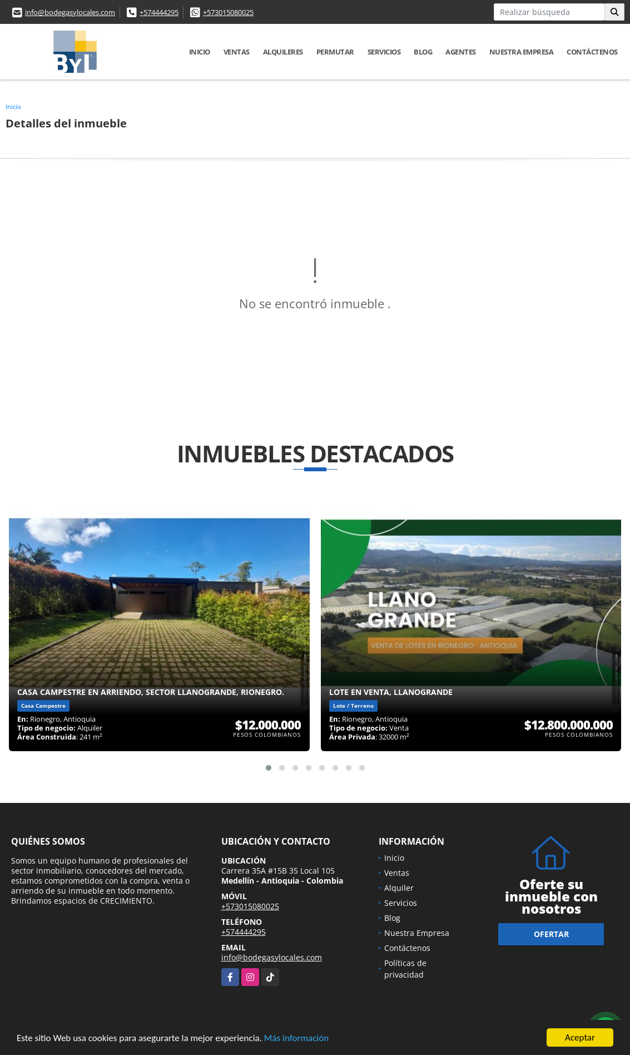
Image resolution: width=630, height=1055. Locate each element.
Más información (296, 1038)
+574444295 (159, 12)
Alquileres (283, 52)
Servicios (384, 52)
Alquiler (399, 888)
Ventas (237, 52)
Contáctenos (592, 52)
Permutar (335, 52)
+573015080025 (228, 12)
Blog (423, 52)
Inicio (199, 52)
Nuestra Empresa (521, 52)
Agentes (460, 52)
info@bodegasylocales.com (70, 12)
